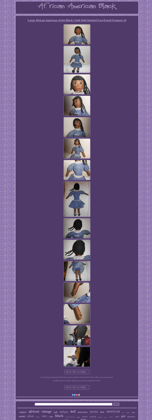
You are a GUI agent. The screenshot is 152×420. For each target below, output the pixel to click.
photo (30, 416)
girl (123, 416)
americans (83, 412)
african (33, 411)
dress (128, 412)
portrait (100, 417)
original (22, 412)
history (131, 417)
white (51, 417)
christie (111, 417)
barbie (94, 411)
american (113, 411)
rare (44, 416)
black (59, 416)
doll (73, 411)
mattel (22, 416)
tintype (38, 417)
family (78, 417)
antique (64, 411)
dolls (133, 412)
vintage (46, 411)
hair (102, 412)
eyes (123, 412)
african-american (70, 417)
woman (85, 417)
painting (93, 416)
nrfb (55, 412)
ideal (117, 416)
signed (105, 417)
